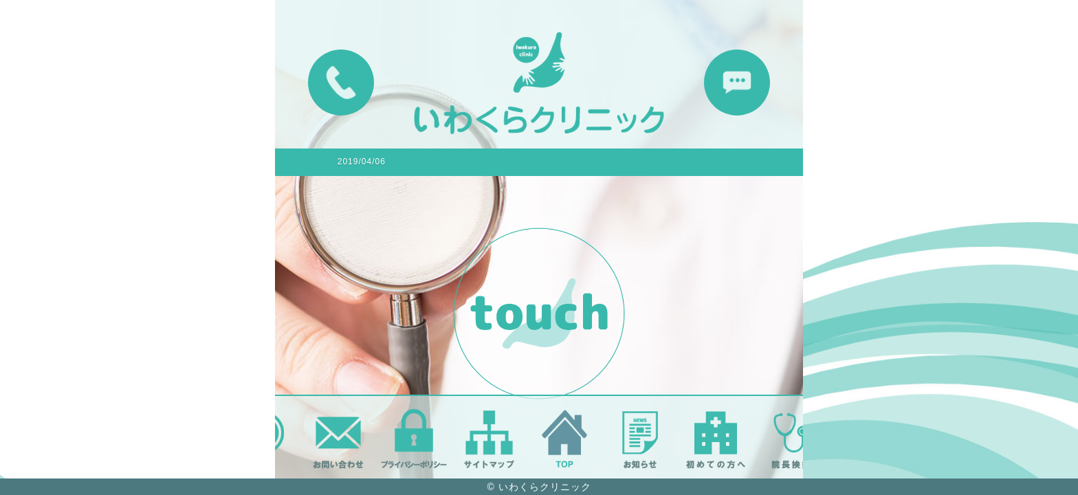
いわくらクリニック (544, 486)
